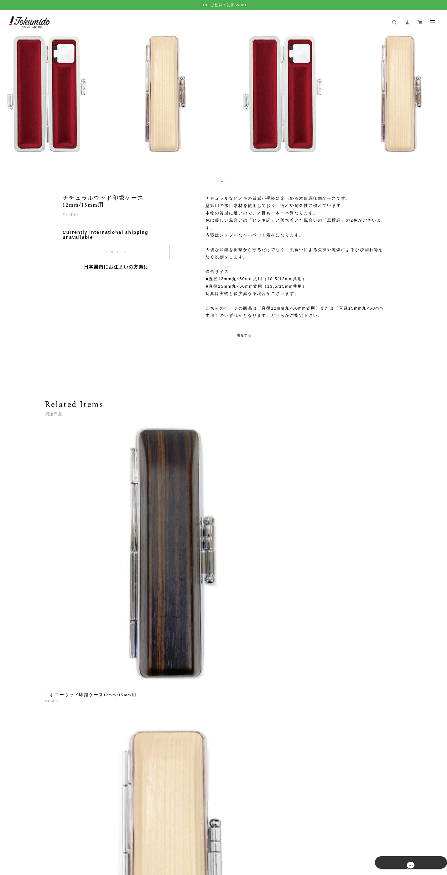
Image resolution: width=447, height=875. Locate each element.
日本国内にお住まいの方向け (116, 266)
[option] (223, 105)
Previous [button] (9, 105)
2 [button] (226, 181)
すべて (64, 600)
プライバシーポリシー (86, 838)
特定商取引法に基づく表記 (134, 838)
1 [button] (222, 181)
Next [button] (437, 105)
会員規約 (165, 838)
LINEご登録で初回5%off (223, 5)
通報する (244, 335)
